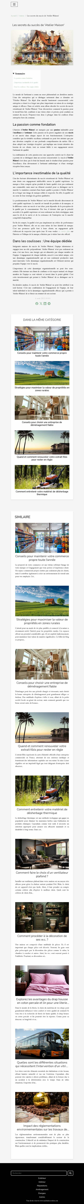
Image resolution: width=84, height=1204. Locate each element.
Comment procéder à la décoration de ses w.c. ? (42, 938)
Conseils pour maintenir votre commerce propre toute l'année (42, 354)
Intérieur (42, 1182)
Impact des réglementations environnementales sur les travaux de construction (42, 1129)
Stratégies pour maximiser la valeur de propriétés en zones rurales (42, 389)
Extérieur (42, 1178)
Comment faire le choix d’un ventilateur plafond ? (42, 874)
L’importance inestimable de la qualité (26, 82)
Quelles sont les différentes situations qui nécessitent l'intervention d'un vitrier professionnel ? (42, 1066)
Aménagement (42, 1189)
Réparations (42, 1185)
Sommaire (20, 74)
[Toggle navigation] (14, 4)
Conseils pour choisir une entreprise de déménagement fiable (42, 424)
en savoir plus (64, 231)
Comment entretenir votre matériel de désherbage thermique (42, 493)
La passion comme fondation (23, 78)
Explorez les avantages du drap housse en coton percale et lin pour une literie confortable (42, 1002)
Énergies (42, 1193)
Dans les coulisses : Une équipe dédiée (26, 87)
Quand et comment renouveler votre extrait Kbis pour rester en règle (42, 458)
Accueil (14, 16)
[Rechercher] (39, 1173)
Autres (21, 16)
